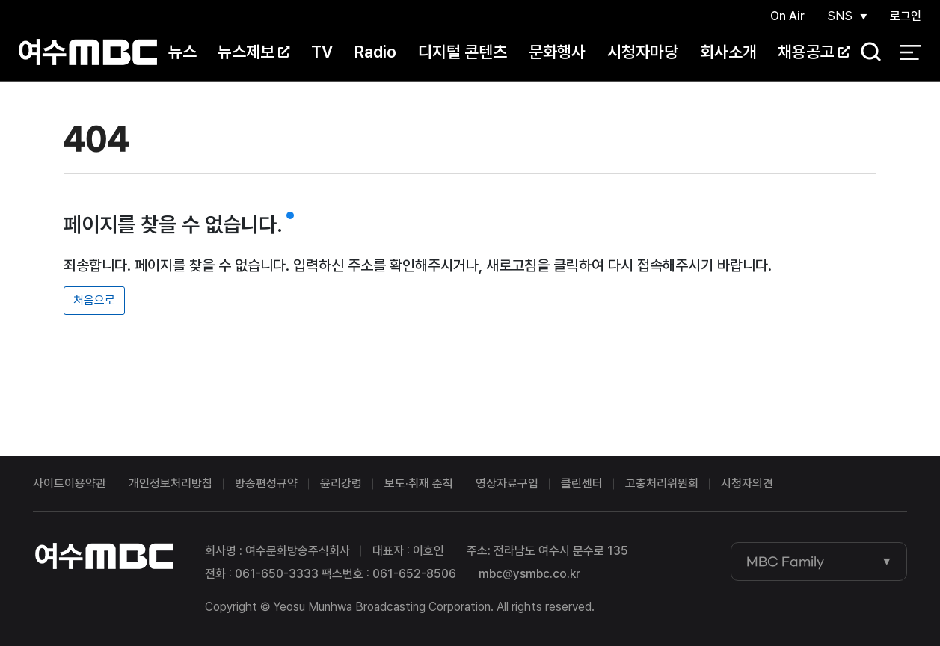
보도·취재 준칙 (418, 483)
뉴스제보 (253, 51)
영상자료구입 (507, 483)
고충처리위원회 (661, 483)
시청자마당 (642, 51)
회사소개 (728, 51)
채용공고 (814, 51)
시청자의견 (747, 483)
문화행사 (557, 51)
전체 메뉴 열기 (910, 52)
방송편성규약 (266, 483)
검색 (866, 52)
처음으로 (94, 300)
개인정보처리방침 (170, 483)
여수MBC (88, 52)
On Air (787, 16)
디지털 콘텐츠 (462, 51)
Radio (375, 51)
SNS (840, 16)
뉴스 (182, 51)
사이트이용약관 (69, 483)
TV (322, 51)
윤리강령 (341, 483)
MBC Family (785, 561)
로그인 (905, 16)
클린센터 (582, 483)
